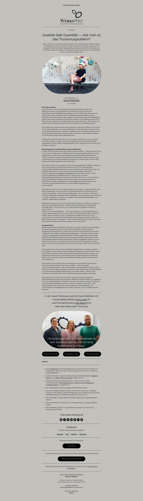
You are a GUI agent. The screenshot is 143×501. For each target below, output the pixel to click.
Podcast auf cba (92, 354)
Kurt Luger (81, 299)
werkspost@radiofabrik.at (66, 487)
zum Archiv (71, 446)
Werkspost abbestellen (71, 476)
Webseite (54, 369)
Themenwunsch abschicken (71, 459)
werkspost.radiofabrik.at (71, 485)
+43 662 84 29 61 (78, 487)
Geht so (74, 434)
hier (68, 388)
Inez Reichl (80, 303)
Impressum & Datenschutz (71, 491)
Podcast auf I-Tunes (71, 354)
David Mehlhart (71, 100)
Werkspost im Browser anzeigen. (71, 5)
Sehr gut (60, 434)
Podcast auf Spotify (51, 354)
